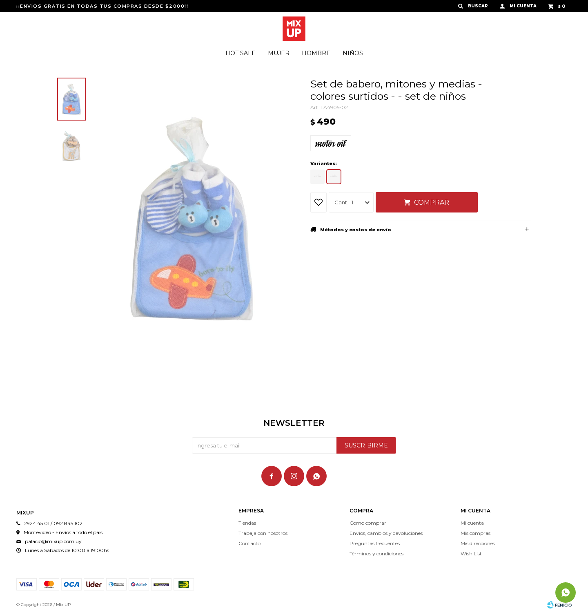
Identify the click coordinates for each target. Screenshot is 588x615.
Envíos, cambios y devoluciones (386, 533)
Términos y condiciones (376, 553)
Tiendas (247, 523)
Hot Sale (240, 53)
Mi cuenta (472, 523)
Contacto (249, 543)
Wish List (471, 553)
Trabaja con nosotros (262, 533)
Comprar (431, 202)
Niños (353, 53)
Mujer (279, 53)
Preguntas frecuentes (375, 543)
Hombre (316, 53)
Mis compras (475, 533)
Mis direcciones (478, 543)
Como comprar (368, 523)
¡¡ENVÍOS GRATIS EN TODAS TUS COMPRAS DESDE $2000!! (102, 6)
